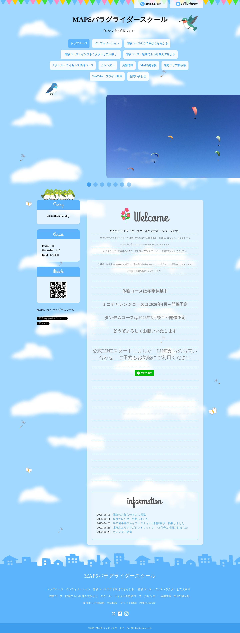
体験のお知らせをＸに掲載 (129, 514)
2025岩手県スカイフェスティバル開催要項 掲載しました (148, 523)
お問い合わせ (187, 4)
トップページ (78, 43)
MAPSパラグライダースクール (120, 19)
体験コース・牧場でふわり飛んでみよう (150, 54)
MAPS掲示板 (148, 65)
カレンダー (108, 65)
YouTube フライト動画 (107, 76)
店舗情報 (127, 65)
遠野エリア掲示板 (175, 65)
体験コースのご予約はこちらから (147, 43)
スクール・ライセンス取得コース (73, 65)
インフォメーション (106, 43)
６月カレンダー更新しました (130, 519)
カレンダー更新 (122, 531)
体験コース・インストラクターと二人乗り (92, 54)
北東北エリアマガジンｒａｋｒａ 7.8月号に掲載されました (150, 527)
